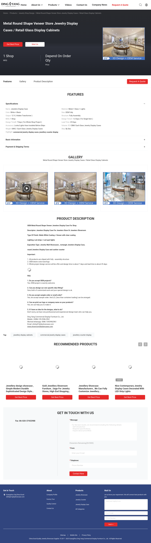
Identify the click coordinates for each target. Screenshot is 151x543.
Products (13, 13)
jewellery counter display (82, 335)
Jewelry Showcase (81, 495)
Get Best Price (13, 44)
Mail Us (35, 44)
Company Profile (52, 495)
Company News (99, 4)
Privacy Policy (86, 535)
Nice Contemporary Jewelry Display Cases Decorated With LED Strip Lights (129, 388)
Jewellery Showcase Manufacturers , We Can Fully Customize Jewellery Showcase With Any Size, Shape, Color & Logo (93, 391)
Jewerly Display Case (82, 504)
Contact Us (50, 508)
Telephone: (74, 460)
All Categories (80, 509)
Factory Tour (51, 499)
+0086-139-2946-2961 (41, 319)
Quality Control (51, 504)
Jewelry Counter (81, 500)
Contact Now (78, 473)
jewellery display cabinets (23, 335)
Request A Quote (137, 81)
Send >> (110, 524)
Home (5, 13)
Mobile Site (73, 535)
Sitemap (63, 535)
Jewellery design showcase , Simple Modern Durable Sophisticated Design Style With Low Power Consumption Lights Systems (20, 391)
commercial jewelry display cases (52, 335)
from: (72, 448)
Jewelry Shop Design (26, 13)
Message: (74, 420)
